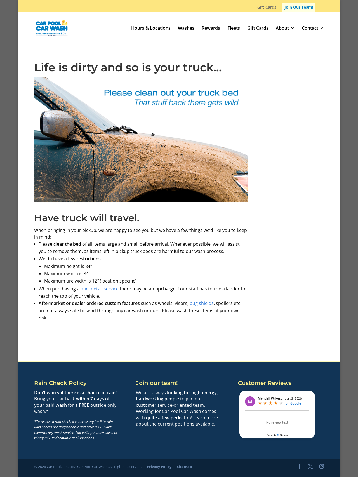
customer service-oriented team (170, 405)
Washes (186, 28)
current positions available (186, 424)
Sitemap (184, 466)
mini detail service (100, 289)
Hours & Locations (151, 28)
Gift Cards (266, 7)
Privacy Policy (159, 466)
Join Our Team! (298, 7)
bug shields (202, 303)
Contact (310, 28)
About (282, 28)
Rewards (211, 28)
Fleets (233, 28)
